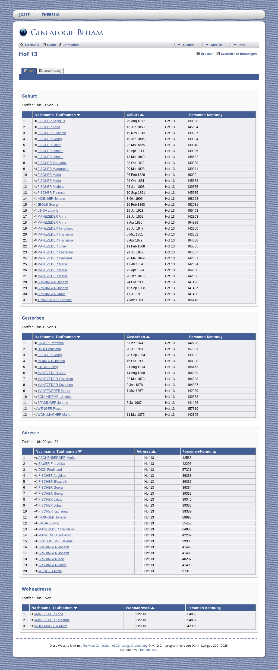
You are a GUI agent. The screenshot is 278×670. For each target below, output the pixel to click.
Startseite (32, 45)
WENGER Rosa (49, 409)
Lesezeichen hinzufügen (239, 53)
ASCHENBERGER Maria (56, 458)
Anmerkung (50, 71)
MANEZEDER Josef (52, 246)
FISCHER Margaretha (53, 169)
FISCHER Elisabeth (51, 133)
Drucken (207, 53)
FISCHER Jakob (49, 145)
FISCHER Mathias (50, 187)
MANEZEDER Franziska (55, 234)
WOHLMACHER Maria (53, 415)
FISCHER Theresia (51, 193)
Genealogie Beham (66, 32)
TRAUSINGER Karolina (54, 300)
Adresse (146, 451)
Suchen (188, 45)
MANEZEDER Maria (52, 264)
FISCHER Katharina (52, 163)
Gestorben (138, 336)
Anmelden (71, 45)
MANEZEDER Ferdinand (55, 228)
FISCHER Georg (49, 139)
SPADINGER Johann (52, 282)
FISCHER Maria (49, 175)
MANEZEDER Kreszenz (54, 258)
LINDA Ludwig (47, 210)
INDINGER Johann (51, 199)
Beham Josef (148, 650)
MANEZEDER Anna (51, 216)
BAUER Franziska (50, 343)
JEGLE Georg (47, 205)
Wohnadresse (140, 607)
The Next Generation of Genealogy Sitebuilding (115, 645)
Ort (28, 71)
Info (242, 45)
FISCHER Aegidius (51, 121)
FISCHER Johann (50, 151)
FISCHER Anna (48, 127)
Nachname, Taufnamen (57, 114)
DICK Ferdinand (49, 349)
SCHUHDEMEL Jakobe (54, 397)
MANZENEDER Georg (53, 391)
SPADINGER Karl (51, 559)
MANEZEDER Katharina (55, 252)
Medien (216, 45)
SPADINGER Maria (51, 294)
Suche (51, 45)
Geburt (135, 114)
